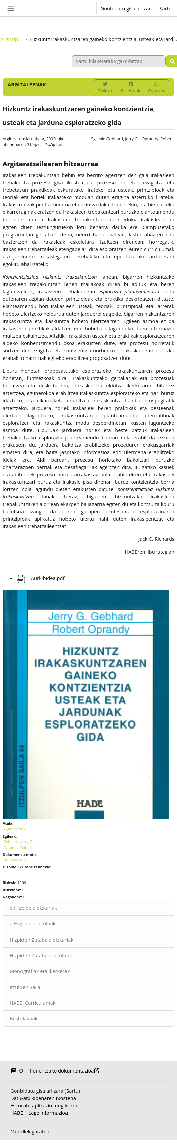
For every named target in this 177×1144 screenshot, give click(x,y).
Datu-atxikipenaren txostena (43, 1098)
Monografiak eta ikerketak (40, 971)
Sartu (166, 8)
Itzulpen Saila (25, 987)
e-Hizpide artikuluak (33, 923)
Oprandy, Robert (157, 139)
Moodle (19, 1131)
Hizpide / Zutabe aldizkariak (41, 939)
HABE (16, 1112)
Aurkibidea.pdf (40, 578)
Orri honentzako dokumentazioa (55, 1070)
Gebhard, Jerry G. (122, 139)
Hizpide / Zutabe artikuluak (41, 955)
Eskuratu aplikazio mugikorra (43, 1105)
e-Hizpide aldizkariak (33, 907)
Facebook (130, 88)
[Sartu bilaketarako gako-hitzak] (119, 61)
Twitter (105, 88)
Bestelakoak (24, 1018)
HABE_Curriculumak (32, 1002)
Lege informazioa (48, 1112)
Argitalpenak (11, 39)
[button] (84, 8)
